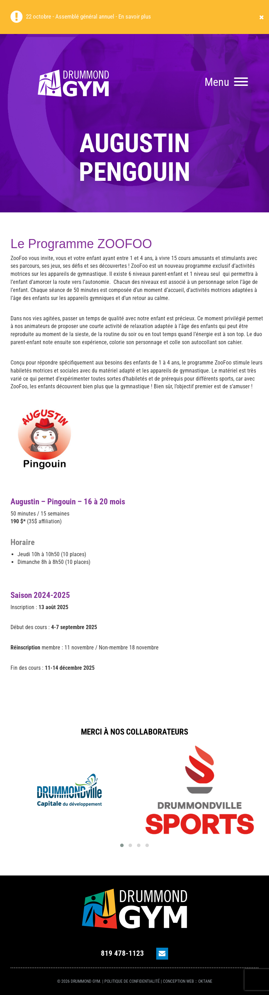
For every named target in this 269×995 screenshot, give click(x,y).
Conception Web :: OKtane (187, 981)
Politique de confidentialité (132, 981)
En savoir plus (134, 16)
